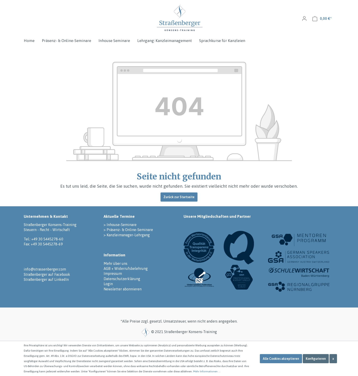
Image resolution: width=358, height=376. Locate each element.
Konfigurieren (316, 358)
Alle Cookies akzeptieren (281, 358)
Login (108, 284)
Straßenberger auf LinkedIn (46, 279)
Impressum (113, 273)
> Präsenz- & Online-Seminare (128, 230)
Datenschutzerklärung (122, 279)
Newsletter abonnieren (123, 289)
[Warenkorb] (322, 18)
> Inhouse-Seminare (120, 225)
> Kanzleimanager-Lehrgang (127, 235)
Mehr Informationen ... (206, 371)
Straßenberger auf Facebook (47, 274)
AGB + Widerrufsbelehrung (126, 268)
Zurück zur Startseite (179, 197)
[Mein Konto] (304, 18)
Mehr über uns (115, 263)
